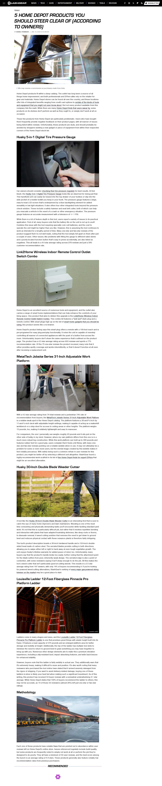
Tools (102, 3)
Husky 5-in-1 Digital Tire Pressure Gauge (43, 194)
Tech (42, 3)
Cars (51, 3)
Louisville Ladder (93, 631)
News (33, 3)
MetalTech (95, 409)
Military (80, 3)
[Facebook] (125, 3)
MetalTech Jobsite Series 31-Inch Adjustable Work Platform (73, 417)
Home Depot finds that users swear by (73, 108)
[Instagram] (129, 3)
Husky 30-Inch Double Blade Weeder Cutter (48, 521)
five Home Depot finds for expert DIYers (75, 457)
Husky (96, 185)
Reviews (113, 3)
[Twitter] (133, 3)
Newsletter (152, 3)
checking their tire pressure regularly (58, 191)
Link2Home (95, 304)
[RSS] (141, 3)
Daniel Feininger (22, 32)
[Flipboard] (137, 3)
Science (91, 3)
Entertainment (65, 3)
